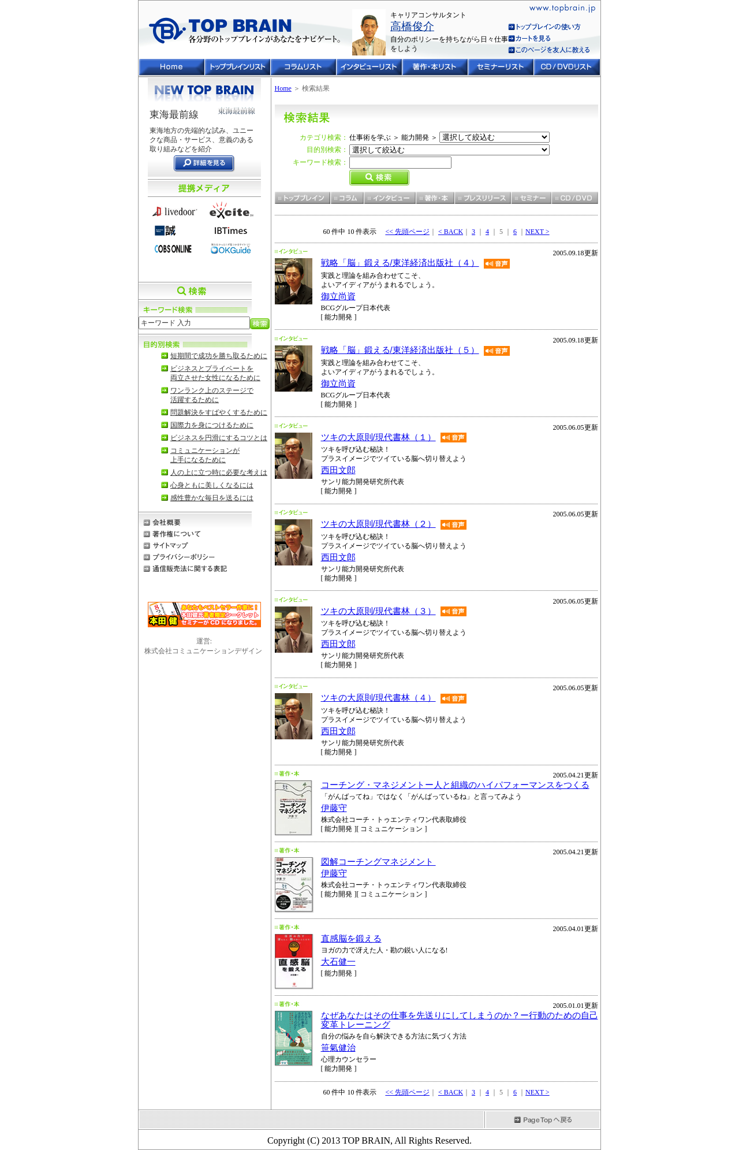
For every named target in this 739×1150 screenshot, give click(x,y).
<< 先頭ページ (407, 232)
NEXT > (537, 232)
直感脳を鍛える (351, 938)
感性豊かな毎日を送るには (211, 498)
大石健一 (338, 961)
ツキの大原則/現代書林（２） (378, 524)
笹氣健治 (338, 1047)
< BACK (450, 232)
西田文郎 (338, 470)
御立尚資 (338, 296)
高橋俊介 (412, 26)
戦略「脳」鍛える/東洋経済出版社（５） (400, 350)
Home (283, 88)
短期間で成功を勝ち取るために (218, 356)
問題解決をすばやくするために (218, 412)
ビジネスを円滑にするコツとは (218, 438)
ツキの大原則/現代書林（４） (378, 697)
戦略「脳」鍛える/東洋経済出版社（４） (400, 262)
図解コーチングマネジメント (378, 861)
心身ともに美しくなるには (211, 485)
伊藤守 (334, 808)
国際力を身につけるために (211, 425)
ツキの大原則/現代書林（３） (378, 611)
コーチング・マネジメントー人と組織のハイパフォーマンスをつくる (455, 785)
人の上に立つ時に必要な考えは (218, 472)
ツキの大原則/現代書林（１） (378, 437)
